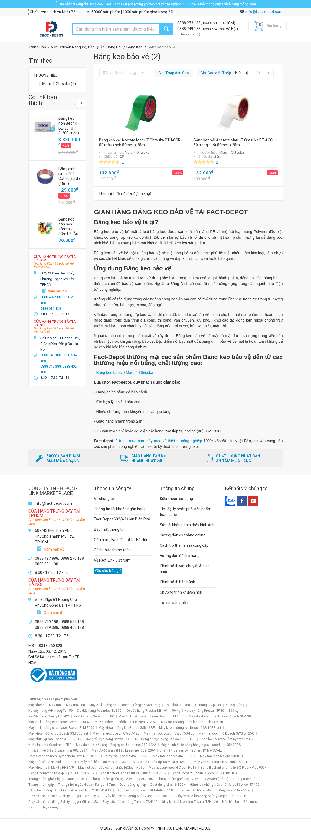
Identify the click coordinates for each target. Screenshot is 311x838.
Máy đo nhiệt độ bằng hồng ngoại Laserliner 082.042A (116, 745)
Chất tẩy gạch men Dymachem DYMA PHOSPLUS (65, 756)
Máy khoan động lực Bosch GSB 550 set (58, 733)
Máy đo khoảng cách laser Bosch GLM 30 (220, 716)
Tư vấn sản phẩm (174, 602)
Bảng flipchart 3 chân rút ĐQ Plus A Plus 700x (132, 773)
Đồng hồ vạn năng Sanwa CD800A (111, 739)
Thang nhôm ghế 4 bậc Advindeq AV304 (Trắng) (192, 779)
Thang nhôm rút (245, 779)
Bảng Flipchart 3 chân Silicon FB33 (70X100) (204, 773)
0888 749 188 (189, 29)
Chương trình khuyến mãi (181, 592)
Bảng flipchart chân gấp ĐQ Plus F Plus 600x (61, 773)
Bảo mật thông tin (109, 529)
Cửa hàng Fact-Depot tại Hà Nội (120, 540)
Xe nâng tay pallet (207, 705)
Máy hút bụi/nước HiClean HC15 (172, 767)
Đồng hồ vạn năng (146, 705)
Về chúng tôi (104, 498)
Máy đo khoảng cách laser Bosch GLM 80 (192, 722)
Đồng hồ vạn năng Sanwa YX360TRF (168, 739)
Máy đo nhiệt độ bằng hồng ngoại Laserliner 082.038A (201, 745)
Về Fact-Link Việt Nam (112, 560)
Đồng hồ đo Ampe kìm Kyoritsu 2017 (226, 739)
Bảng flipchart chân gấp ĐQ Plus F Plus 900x (233, 767)
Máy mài (55, 705)
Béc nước (250, 802)
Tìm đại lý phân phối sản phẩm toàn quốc (185, 512)
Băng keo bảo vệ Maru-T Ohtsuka (124, 372)
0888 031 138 (213, 23)
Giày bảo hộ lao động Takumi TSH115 (130, 802)
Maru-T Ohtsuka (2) (59, 84)
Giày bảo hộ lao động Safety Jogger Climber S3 (63, 802)
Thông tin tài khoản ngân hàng (120, 509)
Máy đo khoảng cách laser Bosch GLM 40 (59, 722)
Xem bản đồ (57, 291)
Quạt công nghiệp (132, 785)
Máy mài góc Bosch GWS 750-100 (169, 733)
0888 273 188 (189, 23)
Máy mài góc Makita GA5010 (221, 756)
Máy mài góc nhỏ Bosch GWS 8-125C (226, 733)
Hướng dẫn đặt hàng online (182, 535)
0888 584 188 (213, 29)
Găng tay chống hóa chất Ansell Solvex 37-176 (225, 785)
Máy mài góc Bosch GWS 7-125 (116, 733)
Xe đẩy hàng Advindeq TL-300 (99, 711)
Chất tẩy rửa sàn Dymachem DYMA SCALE (190, 750)
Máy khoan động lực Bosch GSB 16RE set (190, 728)
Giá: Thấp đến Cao (173, 73)
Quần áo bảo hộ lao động (196, 790)
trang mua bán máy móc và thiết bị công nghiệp (160, 441)
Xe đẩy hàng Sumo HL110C (94, 716)
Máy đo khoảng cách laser (109, 705)
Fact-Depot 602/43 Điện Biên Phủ (122, 519)
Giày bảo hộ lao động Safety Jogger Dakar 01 (138, 796)
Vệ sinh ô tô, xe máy (43, 807)
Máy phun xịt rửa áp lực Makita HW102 (161, 762)
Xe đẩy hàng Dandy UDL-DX (48, 716)
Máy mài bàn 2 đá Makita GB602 (105, 762)
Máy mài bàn (75, 705)
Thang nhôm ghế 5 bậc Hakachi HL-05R (57, 779)
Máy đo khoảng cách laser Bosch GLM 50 (126, 722)
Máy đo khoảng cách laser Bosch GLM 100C (152, 716)
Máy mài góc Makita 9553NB (127, 756)
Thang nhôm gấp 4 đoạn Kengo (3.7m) (86, 785)
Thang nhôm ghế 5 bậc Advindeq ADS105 (122, 779)
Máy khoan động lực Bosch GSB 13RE (127, 728)
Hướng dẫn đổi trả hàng (179, 556)
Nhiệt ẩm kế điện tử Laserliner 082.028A (57, 750)
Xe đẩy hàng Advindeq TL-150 (50, 711)
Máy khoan (36, 705)
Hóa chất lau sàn (177, 705)
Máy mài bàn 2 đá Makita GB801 (52, 762)
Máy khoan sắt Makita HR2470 (51, 767)
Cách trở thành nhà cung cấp (184, 545)
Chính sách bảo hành (177, 582)
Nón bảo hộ (230, 802)
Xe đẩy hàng (234, 705)
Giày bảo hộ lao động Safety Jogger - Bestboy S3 (64, 796)
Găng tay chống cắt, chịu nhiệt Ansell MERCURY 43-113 (69, 790)
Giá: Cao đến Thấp (216, 73)
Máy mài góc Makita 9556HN (174, 756)
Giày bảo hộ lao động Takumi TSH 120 (190, 802)
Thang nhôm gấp (41, 785)
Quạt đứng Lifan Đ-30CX (168, 785)
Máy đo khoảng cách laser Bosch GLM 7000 (61, 728)
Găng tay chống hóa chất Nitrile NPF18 (144, 790)
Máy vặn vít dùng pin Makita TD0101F (221, 762)
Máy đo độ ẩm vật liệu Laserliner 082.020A (123, 750)
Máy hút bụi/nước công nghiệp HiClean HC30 (111, 767)
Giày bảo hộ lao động (234, 790)
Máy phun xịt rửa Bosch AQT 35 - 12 (54, 739)
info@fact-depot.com (264, 11)
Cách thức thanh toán (112, 550)
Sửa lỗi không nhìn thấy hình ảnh (187, 525)
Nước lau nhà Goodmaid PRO (50, 745)
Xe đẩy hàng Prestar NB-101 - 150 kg (153, 711)
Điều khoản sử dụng (176, 498)
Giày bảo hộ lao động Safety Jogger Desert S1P (211, 796)
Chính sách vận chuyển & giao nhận (185, 569)
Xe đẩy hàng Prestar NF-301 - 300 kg (211, 711)
